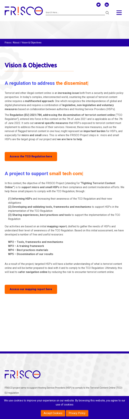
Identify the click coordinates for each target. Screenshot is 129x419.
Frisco (8, 42)
